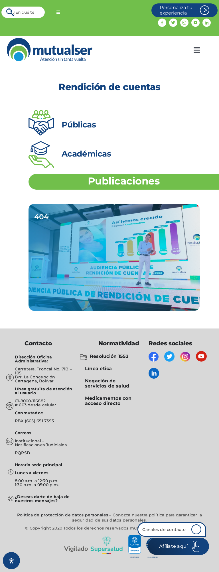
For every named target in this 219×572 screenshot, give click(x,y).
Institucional (28, 440)
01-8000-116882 (30, 400)
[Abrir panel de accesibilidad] (11, 560)
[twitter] (173, 23)
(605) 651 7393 (39, 420)
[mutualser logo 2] (49, 40)
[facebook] (162, 23)
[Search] (10, 12)
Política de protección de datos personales (62, 515)
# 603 (21, 404)
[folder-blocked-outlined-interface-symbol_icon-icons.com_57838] (83, 355)
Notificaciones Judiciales (41, 444)
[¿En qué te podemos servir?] (23, 12)
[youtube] (195, 23)
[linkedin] (206, 23)
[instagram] (184, 23)
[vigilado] (109, 537)
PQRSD (22, 452)
